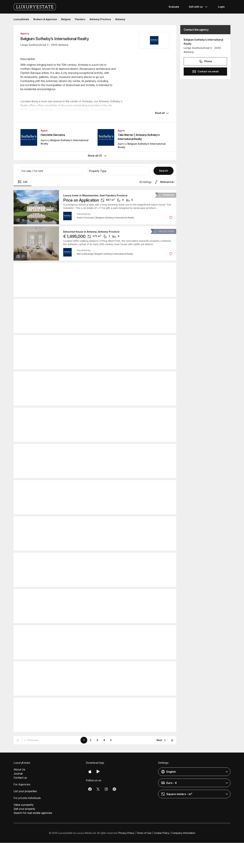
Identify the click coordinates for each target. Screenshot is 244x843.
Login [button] (221, 6)
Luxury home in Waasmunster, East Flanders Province (95, 195)
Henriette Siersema (53, 135)
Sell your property (24, 809)
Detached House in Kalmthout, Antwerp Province (92, 485)
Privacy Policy (126, 833)
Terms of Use (143, 833)
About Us (19, 769)
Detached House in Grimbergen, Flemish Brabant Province (98, 340)
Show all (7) (97, 156)
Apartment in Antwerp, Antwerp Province (87, 268)
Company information (183, 833)
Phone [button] (205, 61)
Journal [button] (18, 773)
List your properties (25, 791)
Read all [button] (160, 113)
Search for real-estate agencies (33, 813)
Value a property (24, 805)
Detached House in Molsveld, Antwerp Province (91, 594)
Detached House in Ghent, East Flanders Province (93, 630)
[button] (51, 171)
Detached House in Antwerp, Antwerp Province (91, 232)
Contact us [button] (20, 777)
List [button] (22, 182)
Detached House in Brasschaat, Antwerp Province (93, 667)
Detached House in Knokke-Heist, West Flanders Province (98, 522)
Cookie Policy (161, 833)
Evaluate (174, 6)
